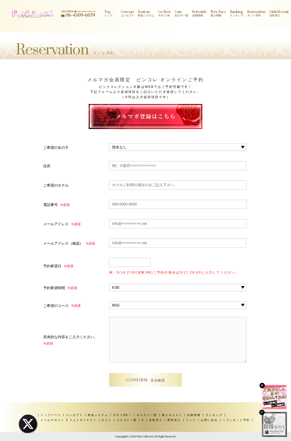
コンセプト (74, 415)
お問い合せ (209, 420)
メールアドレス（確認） (63, 243)
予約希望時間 (54, 288)
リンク (191, 420)
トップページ (51, 415)
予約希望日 (52, 266)
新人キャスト (172, 415)
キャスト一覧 (147, 415)
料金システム (98, 415)
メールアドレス (56, 224)
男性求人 (174, 420)
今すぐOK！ (122, 415)
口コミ (106, 420)
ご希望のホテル (56, 185)
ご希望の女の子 (56, 148)
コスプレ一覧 (126, 420)
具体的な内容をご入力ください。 (70, 341)
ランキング (214, 415)
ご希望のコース (56, 306)
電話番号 (50, 205)
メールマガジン (52, 420)
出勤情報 (194, 415)
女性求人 (156, 420)
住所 (46, 166)
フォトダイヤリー (83, 420)
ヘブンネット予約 (236, 420)
